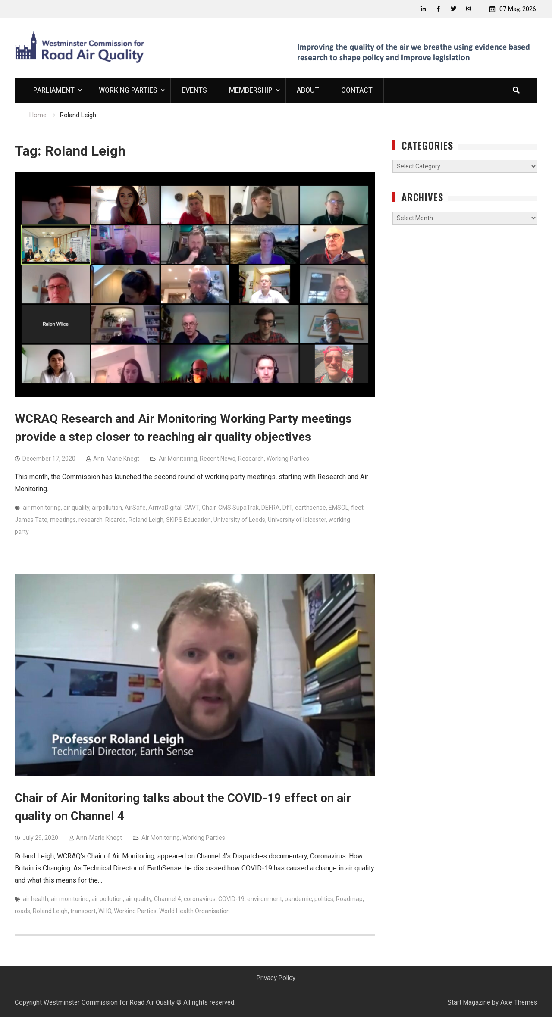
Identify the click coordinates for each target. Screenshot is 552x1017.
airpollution (107, 508)
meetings (63, 520)
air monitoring (42, 508)
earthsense (310, 508)
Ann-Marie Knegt (116, 458)
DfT (287, 508)
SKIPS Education (188, 520)
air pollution (107, 898)
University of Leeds (239, 520)
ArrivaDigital (165, 508)
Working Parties (128, 91)
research (90, 520)
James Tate (31, 520)
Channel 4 (167, 898)
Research (251, 458)
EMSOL (338, 508)
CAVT (191, 508)
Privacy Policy (276, 978)
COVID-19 (231, 898)
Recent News (217, 458)
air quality (76, 508)
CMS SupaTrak (238, 508)
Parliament (54, 91)
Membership (251, 91)
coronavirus (200, 898)
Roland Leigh (146, 520)
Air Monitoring (178, 458)
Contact (357, 91)
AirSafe (135, 508)
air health (35, 898)
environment (264, 898)
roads (22, 911)
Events (194, 91)
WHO (104, 911)
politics (323, 898)
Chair (209, 508)
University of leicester (297, 520)
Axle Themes (518, 1003)
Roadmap (349, 898)
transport (83, 911)
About (308, 91)
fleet (357, 508)
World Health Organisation (194, 911)
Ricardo (115, 520)
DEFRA (270, 508)
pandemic (298, 898)
